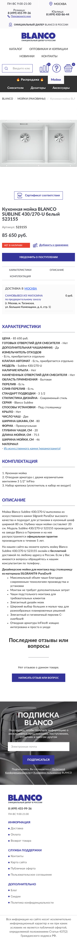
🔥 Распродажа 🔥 (30, 79)
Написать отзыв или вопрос (38, 678)
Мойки (56, 79)
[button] (19, 16)
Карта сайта (19, 862)
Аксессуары (61, 88)
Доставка (17, 828)
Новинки (27, 56)
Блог (14, 890)
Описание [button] (57, 270)
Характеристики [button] (20, 270)
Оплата (16, 834)
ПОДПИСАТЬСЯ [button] (38, 760)
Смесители (15, 88)
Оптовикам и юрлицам (48, 49)
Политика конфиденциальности (32, 902)
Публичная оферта (23, 868)
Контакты (49, 56)
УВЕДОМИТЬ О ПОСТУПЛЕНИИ (38, 257)
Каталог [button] (15, 49)
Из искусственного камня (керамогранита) (32, 448)
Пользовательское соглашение (31, 875)
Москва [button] (30, 288)
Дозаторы (38, 88)
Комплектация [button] (20, 276)
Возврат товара (21, 840)
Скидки (16, 896)
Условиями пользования (47, 772)
